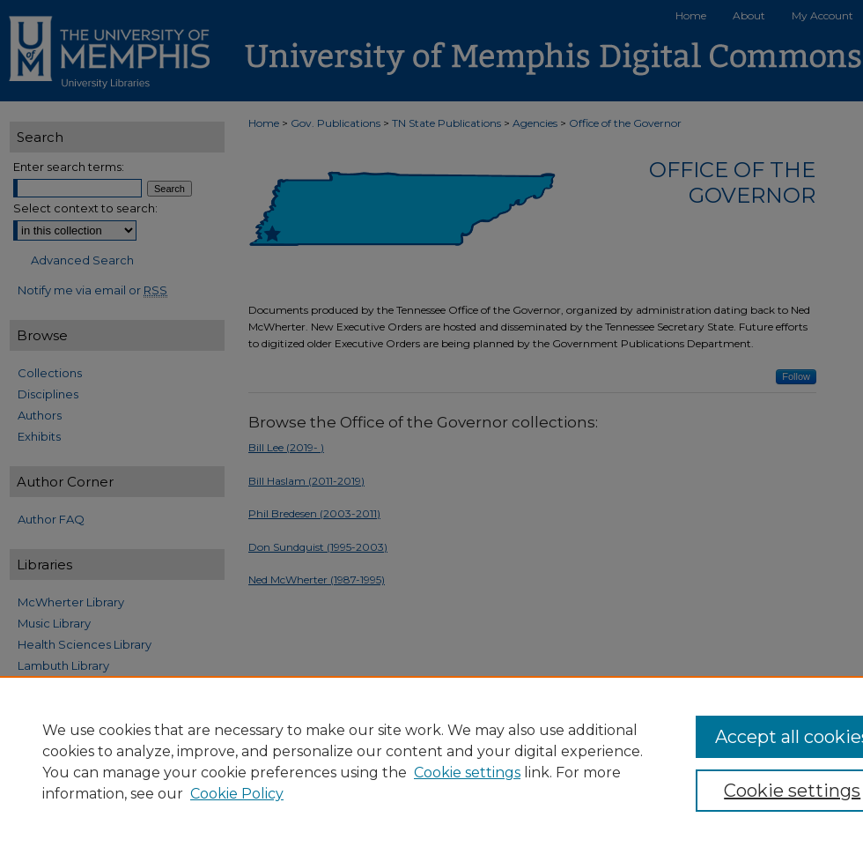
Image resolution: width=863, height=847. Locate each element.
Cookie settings (467, 772)
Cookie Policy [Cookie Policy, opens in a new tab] (237, 793)
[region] (431, 761)
